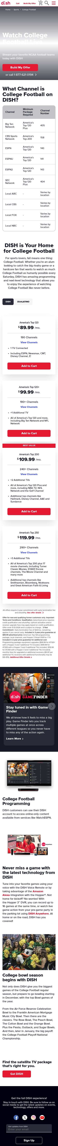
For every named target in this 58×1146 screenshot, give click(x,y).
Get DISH (16, 1073)
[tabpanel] (29, 459)
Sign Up (29, 1140)
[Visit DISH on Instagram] (33, 1117)
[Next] (52, 706)
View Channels (29, 342)
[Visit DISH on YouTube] (42, 1117)
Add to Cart (29, 366)
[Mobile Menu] (54, 3)
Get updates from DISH (18, 1127)
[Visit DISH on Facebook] (16, 1117)
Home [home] (8, 10)
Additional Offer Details (21, 657)
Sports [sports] (16, 10)
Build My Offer (30, 3)
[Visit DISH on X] (24, 1117)
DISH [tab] (8, 302)
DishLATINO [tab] (23, 302)
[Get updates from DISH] (26, 1129)
